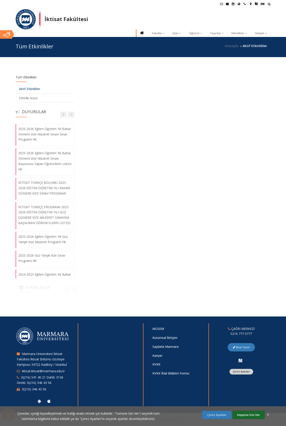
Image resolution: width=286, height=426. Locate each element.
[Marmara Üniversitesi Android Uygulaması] (39, 401)
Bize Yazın (241, 347)
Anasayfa (231, 46)
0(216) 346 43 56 (34, 389)
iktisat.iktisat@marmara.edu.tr (43, 371)
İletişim (261, 33)
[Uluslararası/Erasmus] (239, 3)
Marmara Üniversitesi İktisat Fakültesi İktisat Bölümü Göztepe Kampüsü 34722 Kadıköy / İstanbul (42, 359)
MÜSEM (158, 329)
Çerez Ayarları (241, 371)
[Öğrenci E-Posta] (221, 3)
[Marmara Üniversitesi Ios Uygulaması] (49, 401)
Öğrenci (195, 33)
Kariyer (157, 355)
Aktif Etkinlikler (29, 89)
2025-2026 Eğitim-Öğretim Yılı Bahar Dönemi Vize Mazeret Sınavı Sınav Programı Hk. (44, 130)
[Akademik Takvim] (233, 3)
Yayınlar (216, 33)
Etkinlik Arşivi (28, 98)
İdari (176, 33)
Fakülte (158, 33)
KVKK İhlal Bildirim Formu (170, 373)
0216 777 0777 (241, 333)
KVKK (156, 364)
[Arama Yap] (269, 4)
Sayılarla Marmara (165, 346)
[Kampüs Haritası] (250, 3)
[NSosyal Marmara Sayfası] (256, 3)
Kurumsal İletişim (164, 338)
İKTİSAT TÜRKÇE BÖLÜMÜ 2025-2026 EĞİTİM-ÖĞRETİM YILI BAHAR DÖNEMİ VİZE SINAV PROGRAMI (44, 184)
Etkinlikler (239, 33)
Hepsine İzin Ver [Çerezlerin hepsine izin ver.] (248, 415)
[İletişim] (244, 3)
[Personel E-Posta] (227, 3)
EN (263, 4)
